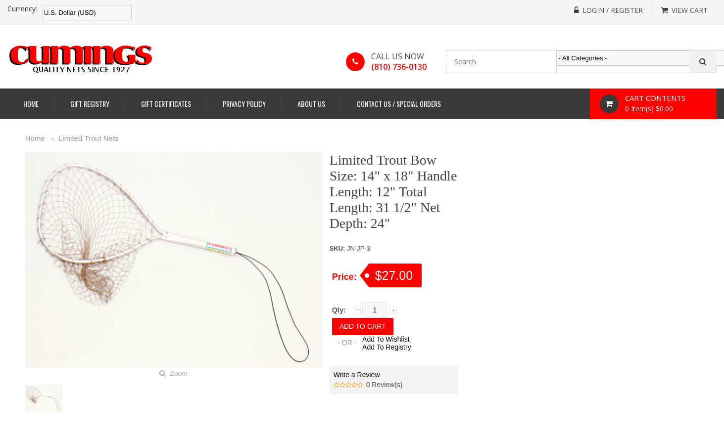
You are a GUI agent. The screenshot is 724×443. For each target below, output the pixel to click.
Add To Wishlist (385, 339)
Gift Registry (89, 103)
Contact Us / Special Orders (399, 103)
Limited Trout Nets (88, 138)
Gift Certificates (166, 103)
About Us (311, 103)
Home (31, 103)
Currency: (22, 9)
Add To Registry (386, 347)
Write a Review (357, 375)
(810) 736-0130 (399, 67)
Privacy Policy (244, 103)
